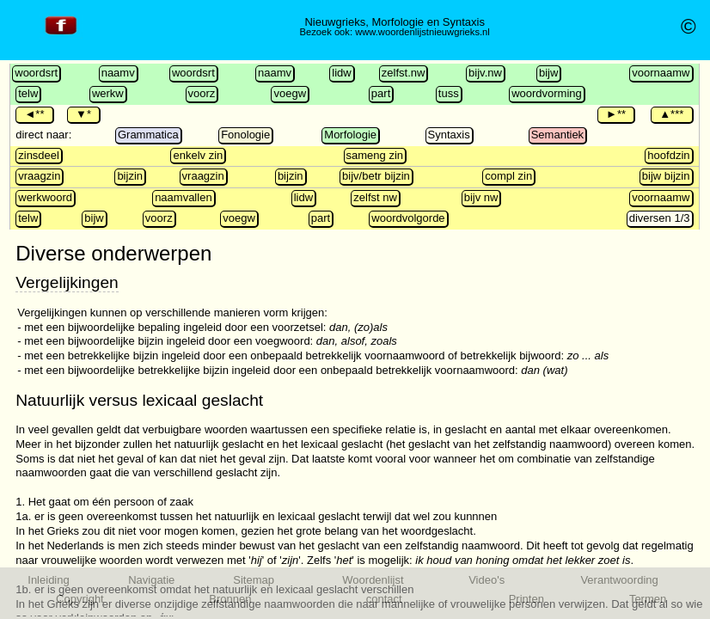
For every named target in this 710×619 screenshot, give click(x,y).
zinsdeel (38, 155)
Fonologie (245, 134)
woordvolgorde (407, 217)
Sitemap (253, 579)
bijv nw (481, 197)
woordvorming (546, 93)
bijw (548, 72)
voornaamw (660, 72)
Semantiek (557, 134)
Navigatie (151, 579)
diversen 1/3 (659, 217)
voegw (289, 93)
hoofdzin (668, 155)
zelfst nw (375, 197)
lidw (341, 72)
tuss (448, 93)
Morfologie (350, 134)
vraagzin (39, 175)
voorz (202, 93)
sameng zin (374, 155)
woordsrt (36, 72)
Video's (486, 579)
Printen (526, 598)
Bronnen (230, 598)
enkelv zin (198, 155)
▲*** (671, 113)
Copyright (80, 598)
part (380, 93)
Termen (647, 598)
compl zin (508, 175)
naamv (118, 72)
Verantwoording (619, 579)
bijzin (130, 175)
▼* (83, 113)
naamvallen (183, 197)
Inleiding (48, 579)
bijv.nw (485, 72)
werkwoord (45, 197)
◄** (34, 113)
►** (616, 113)
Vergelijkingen (66, 282)
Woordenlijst (372, 579)
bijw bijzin (666, 175)
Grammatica (148, 134)
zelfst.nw (403, 72)
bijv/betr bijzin (376, 175)
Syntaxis (449, 134)
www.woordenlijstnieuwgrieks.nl (422, 32)
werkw (108, 93)
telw (28, 93)
